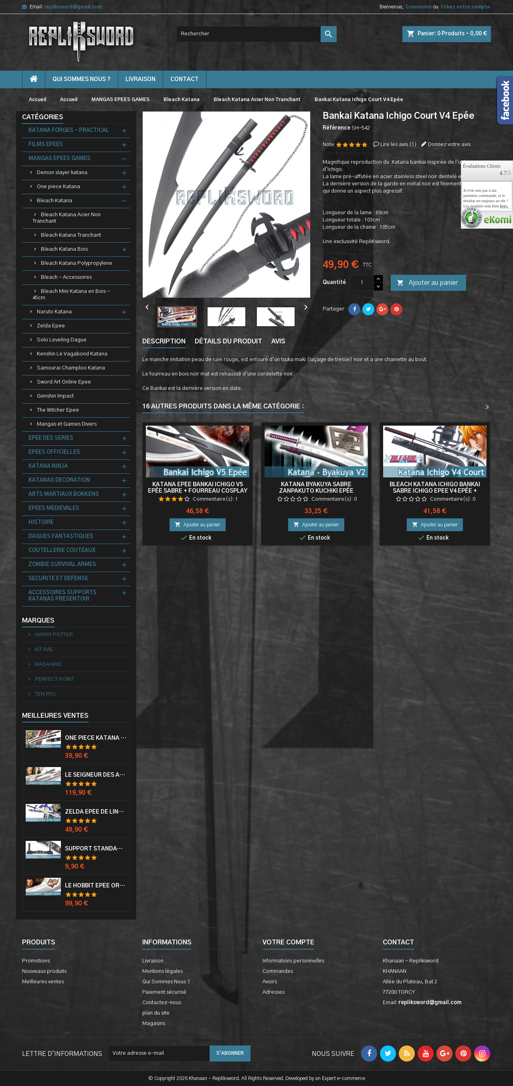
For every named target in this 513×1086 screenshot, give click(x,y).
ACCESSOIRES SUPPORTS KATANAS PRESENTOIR (62, 596)
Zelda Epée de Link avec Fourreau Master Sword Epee (96, 812)
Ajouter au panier (427, 283)
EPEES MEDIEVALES (53, 508)
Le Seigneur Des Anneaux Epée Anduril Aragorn (96, 775)
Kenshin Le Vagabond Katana (72, 354)
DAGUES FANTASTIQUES (60, 536)
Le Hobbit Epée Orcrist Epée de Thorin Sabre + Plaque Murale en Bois (96, 886)
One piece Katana (58, 186)
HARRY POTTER (53, 634)
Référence (336, 128)
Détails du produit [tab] (228, 341)
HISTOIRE (41, 522)
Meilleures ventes (43, 982)
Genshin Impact (55, 396)
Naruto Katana (54, 312)
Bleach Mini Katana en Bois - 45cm (71, 294)
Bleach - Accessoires (66, 277)
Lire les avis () (398, 144)
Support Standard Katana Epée (96, 849)
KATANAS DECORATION (59, 480)
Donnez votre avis (449, 144)
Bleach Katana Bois (64, 249)
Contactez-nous (161, 1002)
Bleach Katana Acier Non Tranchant (66, 218)
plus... (505, 207)
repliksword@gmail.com (73, 6)
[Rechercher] (256, 34)
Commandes (278, 971)
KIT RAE (43, 649)
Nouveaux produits (44, 971)
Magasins (153, 1023)
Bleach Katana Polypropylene (76, 263)
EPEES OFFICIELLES (54, 452)
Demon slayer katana (62, 172)
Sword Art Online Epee (64, 382)
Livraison (140, 79)
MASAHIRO (48, 664)
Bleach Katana (54, 200)
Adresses (274, 992)
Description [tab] (164, 341)
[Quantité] (362, 283)
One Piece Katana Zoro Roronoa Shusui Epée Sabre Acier (96, 738)
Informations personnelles (293, 961)
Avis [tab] (278, 341)
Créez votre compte (465, 6)
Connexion (418, 6)
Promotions (36, 961)
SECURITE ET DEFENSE (58, 578)
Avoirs (270, 982)
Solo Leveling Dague (62, 340)
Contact (398, 942)
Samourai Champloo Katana (71, 368)
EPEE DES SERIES (50, 438)
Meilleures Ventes (55, 715)
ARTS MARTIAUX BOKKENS (63, 494)
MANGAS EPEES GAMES (59, 158)
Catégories (42, 117)
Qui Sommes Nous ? (82, 79)
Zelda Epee (51, 326)
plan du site (156, 1013)
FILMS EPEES (45, 144)
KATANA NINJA (48, 466)
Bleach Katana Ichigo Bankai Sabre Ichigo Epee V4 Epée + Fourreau (435, 491)
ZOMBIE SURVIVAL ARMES (62, 564)
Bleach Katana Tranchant (71, 235)
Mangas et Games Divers (67, 424)
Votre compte (288, 942)
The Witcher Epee (58, 410)
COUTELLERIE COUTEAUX (61, 550)
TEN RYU (45, 694)
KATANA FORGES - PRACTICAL (68, 130)
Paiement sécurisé (164, 992)
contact (184, 79)
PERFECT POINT (54, 679)
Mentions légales (162, 971)
